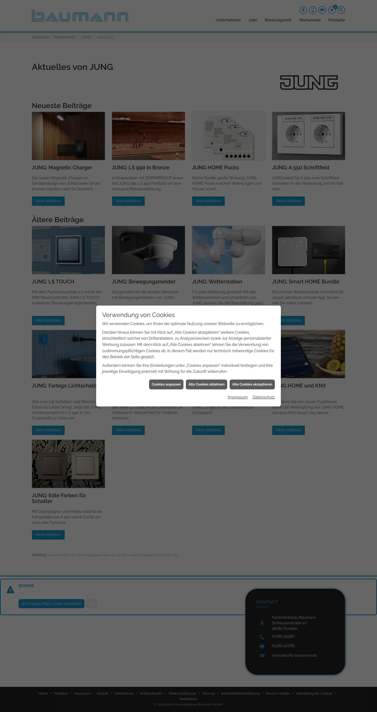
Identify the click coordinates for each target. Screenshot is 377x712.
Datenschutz (263, 397)
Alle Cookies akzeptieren (252, 384)
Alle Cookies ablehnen (206, 384)
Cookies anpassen (166, 384)
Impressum (238, 397)
